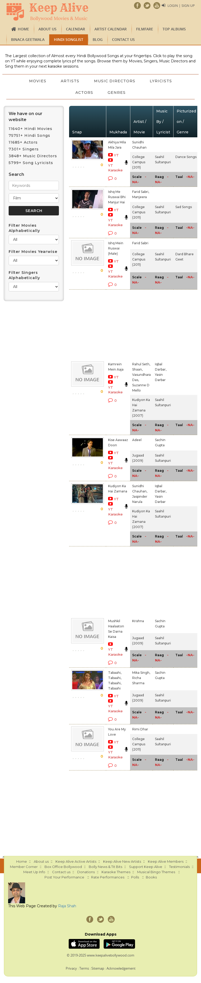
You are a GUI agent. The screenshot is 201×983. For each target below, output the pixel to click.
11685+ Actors (23, 142)
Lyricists (161, 81)
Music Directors (114, 81)
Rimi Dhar (140, 729)
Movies (37, 81)
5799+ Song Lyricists (31, 162)
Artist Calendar (110, 28)
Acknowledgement (121, 968)
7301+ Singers (24, 149)
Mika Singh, (141, 673)
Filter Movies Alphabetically (24, 228)
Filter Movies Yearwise (33, 251)
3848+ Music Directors (33, 156)
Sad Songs (183, 207)
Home (23, 28)
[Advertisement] (110, 324)
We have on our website (25, 116)
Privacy (71, 968)
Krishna (138, 621)
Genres (117, 92)
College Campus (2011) (138, 162)
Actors (84, 92)
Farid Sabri (140, 243)
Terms (84, 968)
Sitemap (97, 968)
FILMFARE (144, 28)
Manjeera (139, 197)
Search (16, 174)
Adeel (137, 440)
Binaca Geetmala (27, 39)
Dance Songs (186, 157)
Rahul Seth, (141, 364)
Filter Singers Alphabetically (24, 275)
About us (47, 28)
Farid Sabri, (140, 192)
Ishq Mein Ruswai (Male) (115, 248)
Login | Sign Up (181, 5)
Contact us (123, 39)
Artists (70, 81)
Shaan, (137, 369)
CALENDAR (75, 28)
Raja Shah (67, 906)
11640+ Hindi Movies (30, 128)
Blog (98, 39)
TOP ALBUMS (174, 28)
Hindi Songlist (68, 39)
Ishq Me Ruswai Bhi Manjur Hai (117, 197)
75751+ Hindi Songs (29, 135)
